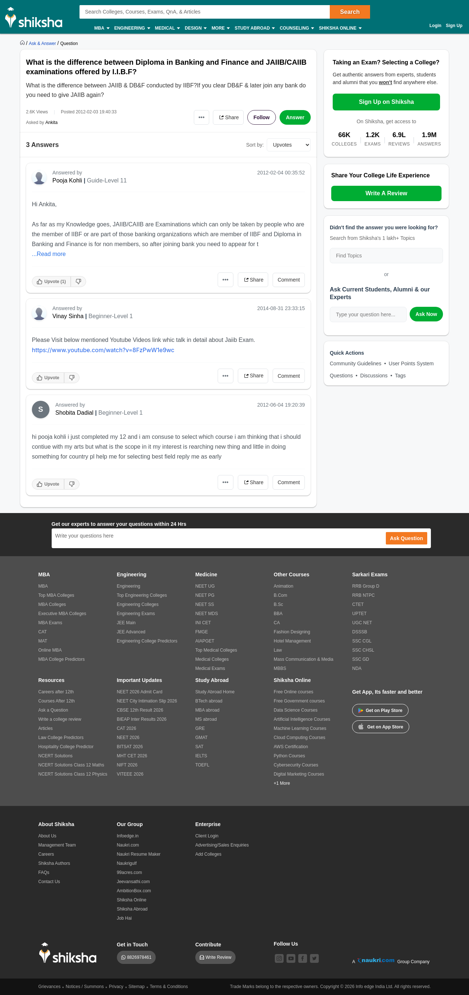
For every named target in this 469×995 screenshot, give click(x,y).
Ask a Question (53, 710)
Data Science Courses (295, 710)
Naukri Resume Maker (138, 854)
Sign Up (454, 25)
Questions (341, 375)
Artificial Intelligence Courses (302, 719)
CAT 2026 (126, 728)
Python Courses (289, 755)
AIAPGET (204, 641)
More (220, 28)
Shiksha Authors (54, 863)
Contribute (208, 944)
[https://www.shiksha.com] (23, 43)
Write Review (218, 957)
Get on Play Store (380, 710)
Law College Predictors (61, 737)
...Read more (49, 254)
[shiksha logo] (69, 953)
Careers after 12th (56, 691)
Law (278, 650)
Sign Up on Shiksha (386, 102)
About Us (47, 835)
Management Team (57, 845)
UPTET (359, 613)
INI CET (203, 622)
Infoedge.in (128, 835)
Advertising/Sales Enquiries (222, 845)
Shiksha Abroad (132, 909)
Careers (46, 854)
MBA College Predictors (61, 659)
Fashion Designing (292, 631)
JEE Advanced (131, 631)
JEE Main (126, 622)
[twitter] (314, 958)
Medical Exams (210, 668)
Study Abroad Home (214, 691)
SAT (199, 746)
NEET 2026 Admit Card (140, 691)
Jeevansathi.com (133, 881)
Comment (289, 280)
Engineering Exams (136, 613)
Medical (167, 28)
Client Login (206, 835)
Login (435, 25)
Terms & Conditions (169, 986)
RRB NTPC (363, 595)
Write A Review (386, 193)
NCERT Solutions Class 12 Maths (71, 765)
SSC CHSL (363, 650)
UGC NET (362, 622)
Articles (45, 728)
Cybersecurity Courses (296, 765)
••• (202, 117)
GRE (200, 728)
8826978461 (139, 957)
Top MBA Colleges (56, 595)
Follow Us (286, 944)
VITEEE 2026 (130, 774)
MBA (101, 28)
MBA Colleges (52, 604)
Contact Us (49, 881)
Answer (295, 117)
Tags (400, 375)
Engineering (131, 28)
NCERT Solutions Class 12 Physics (72, 774)
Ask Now (426, 314)
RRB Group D (365, 586)
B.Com (280, 595)
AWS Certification (291, 746)
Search (349, 12)
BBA (278, 613)
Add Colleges (208, 854)
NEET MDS (206, 613)
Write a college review (59, 719)
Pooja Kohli (67, 180)
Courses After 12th (56, 701)
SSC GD (360, 659)
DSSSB (359, 631)
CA (277, 622)
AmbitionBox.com (134, 890)
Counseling (296, 28)
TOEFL (202, 765)
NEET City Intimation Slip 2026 (147, 701)
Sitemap (137, 986)
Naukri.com (128, 845)
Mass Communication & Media (303, 659)
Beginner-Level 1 (110, 316)
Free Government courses (299, 701)
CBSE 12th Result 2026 (140, 710)
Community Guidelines (355, 363)
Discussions (374, 375)
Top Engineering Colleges (142, 595)
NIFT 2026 (127, 765)
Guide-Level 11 (107, 180)
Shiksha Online (340, 28)
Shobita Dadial (74, 413)
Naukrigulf (127, 863)
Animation (283, 586)
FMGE (201, 631)
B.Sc (278, 604)
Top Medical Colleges (216, 650)
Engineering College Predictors (147, 641)
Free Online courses (293, 691)
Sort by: (255, 145)
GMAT (201, 737)
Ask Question (406, 538)
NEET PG (204, 595)
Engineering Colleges (138, 604)
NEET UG (205, 586)
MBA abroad (207, 710)
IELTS (201, 755)
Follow (262, 117)
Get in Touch (132, 944)
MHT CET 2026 (132, 755)
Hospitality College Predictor (66, 746)
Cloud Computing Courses (299, 737)
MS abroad (206, 719)
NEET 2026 (128, 737)
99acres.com (129, 872)
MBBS (280, 668)
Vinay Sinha (68, 316)
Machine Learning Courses (300, 728)
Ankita (51, 122)
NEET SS (204, 604)
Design (195, 28)
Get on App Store (380, 726)
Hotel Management (292, 641)
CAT (42, 631)
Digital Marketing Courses (299, 774)
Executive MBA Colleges (62, 613)
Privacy (116, 986)
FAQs (43, 872)
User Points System (411, 363)
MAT (42, 641)
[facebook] (302, 958)
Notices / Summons (85, 986)
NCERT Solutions (55, 755)
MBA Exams (50, 622)
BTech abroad (208, 701)
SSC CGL (362, 641)
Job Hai (124, 918)
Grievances (49, 986)
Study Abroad (254, 28)
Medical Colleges (212, 659)
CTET (357, 604)
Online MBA (50, 650)
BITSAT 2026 (130, 746)
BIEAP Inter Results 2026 (142, 719)
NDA (356, 668)
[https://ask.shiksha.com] (43, 43)
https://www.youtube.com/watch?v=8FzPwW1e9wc (103, 350)
